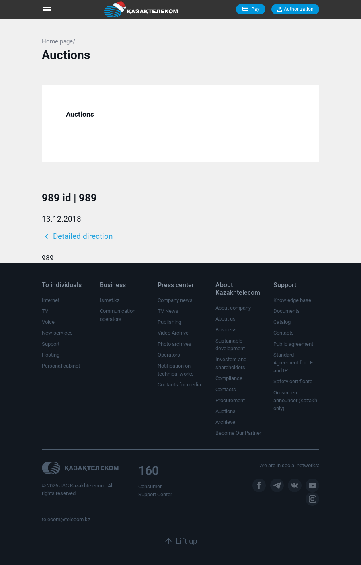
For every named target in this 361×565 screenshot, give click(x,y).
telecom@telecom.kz (66, 519)
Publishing (169, 322)
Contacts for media (179, 385)
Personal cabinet (61, 366)
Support (50, 344)
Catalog (282, 322)
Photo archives (174, 344)
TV (45, 311)
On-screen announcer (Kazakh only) (295, 400)
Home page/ (58, 41)
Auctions (80, 114)
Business (226, 330)
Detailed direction (77, 236)
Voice (48, 322)
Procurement (230, 400)
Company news (175, 300)
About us (225, 319)
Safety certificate (292, 381)
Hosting (50, 355)
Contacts (225, 389)
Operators (169, 355)
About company (233, 308)
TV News (168, 311)
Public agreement (293, 344)
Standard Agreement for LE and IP (293, 363)
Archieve (225, 422)
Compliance (228, 378)
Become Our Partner (238, 433)
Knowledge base (292, 300)
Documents (286, 311)
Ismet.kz (109, 300)
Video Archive (173, 333)
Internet (50, 300)
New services (57, 333)
